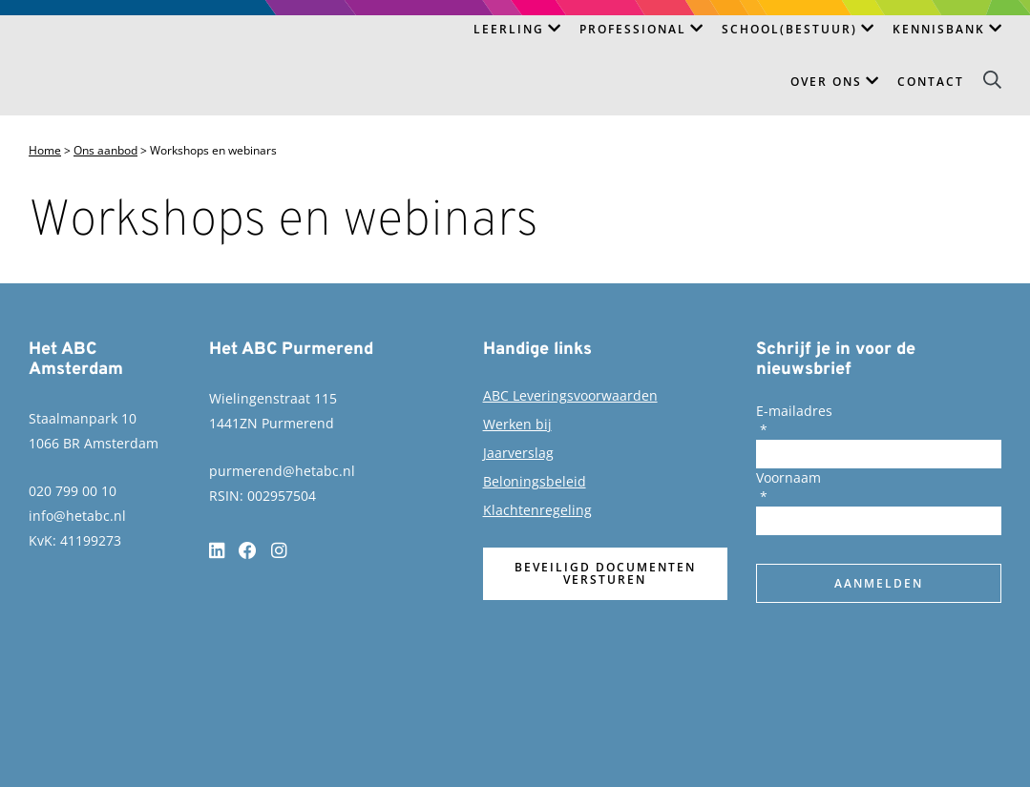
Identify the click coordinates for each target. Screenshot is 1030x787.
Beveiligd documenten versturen (605, 574)
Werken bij (517, 424)
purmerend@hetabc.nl (282, 471)
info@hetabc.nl (77, 516)
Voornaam (788, 477)
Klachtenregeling (537, 510)
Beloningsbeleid (534, 481)
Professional (632, 29)
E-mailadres (794, 411)
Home (45, 150)
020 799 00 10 (72, 491)
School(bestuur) (789, 29)
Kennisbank (939, 29)
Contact (930, 81)
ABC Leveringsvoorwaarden (570, 395)
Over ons (826, 81)
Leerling (508, 29)
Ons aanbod (105, 150)
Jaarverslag (518, 453)
